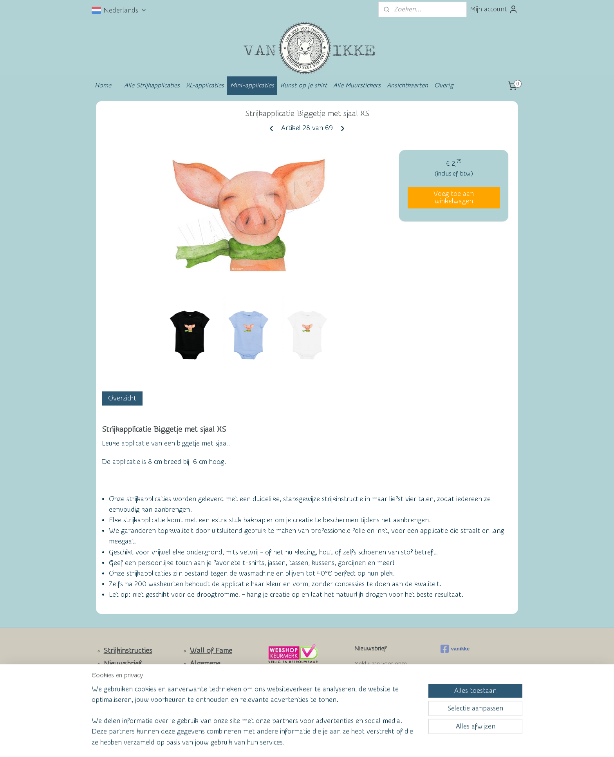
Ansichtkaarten (407, 85)
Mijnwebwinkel (383, 742)
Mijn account (494, 9)
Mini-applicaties (252, 85)
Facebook (119, 700)
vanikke (455, 649)
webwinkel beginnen (319, 742)
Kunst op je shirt (303, 85)
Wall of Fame (211, 651)
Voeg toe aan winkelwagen (453, 197)
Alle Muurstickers (357, 85)
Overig (443, 85)
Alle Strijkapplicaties (152, 85)
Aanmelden (377, 692)
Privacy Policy (205, 699)
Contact (116, 677)
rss (291, 742)
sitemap (276, 742)
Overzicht (122, 398)
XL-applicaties (205, 85)
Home (103, 85)
